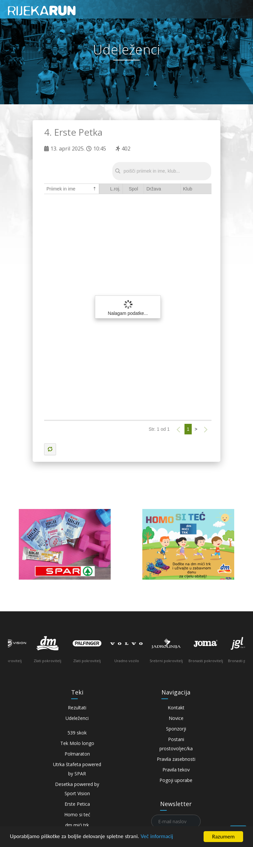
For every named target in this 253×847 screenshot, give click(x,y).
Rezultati (77, 707)
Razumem (223, 836)
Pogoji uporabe (175, 780)
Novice (176, 718)
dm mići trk (77, 825)
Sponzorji (176, 729)
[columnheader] (111, 189)
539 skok (77, 732)
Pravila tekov (176, 769)
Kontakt (176, 707)
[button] (178, 429)
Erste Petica (77, 804)
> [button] (196, 429)
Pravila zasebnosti (176, 759)
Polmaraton (77, 754)
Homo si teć (77, 814)
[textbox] (161, 171)
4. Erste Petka (73, 132)
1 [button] (188, 429)
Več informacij (157, 836)
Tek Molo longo (77, 743)
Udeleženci (77, 718)
